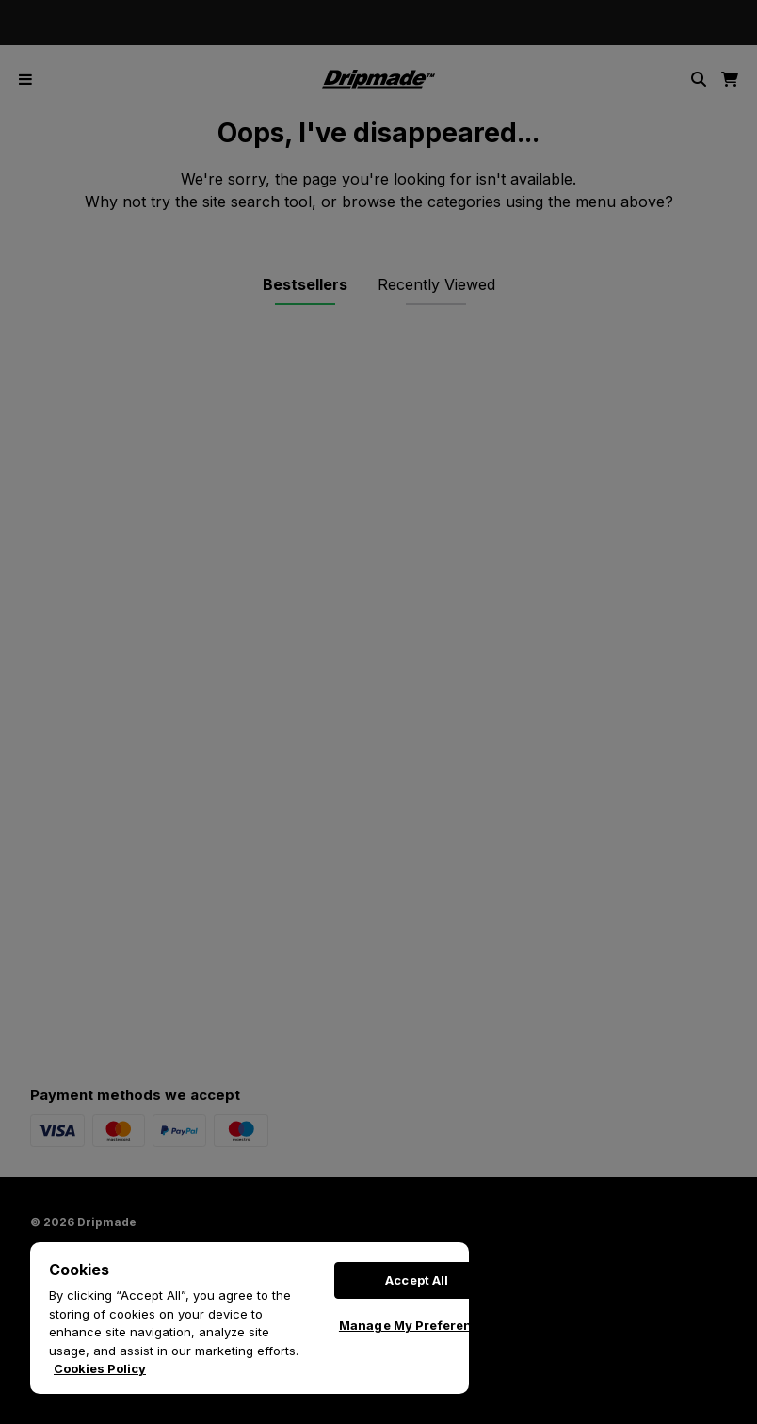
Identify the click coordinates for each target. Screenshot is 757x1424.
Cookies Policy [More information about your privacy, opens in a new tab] (100, 1368)
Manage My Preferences (417, 1325)
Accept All (416, 1279)
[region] (249, 1318)
